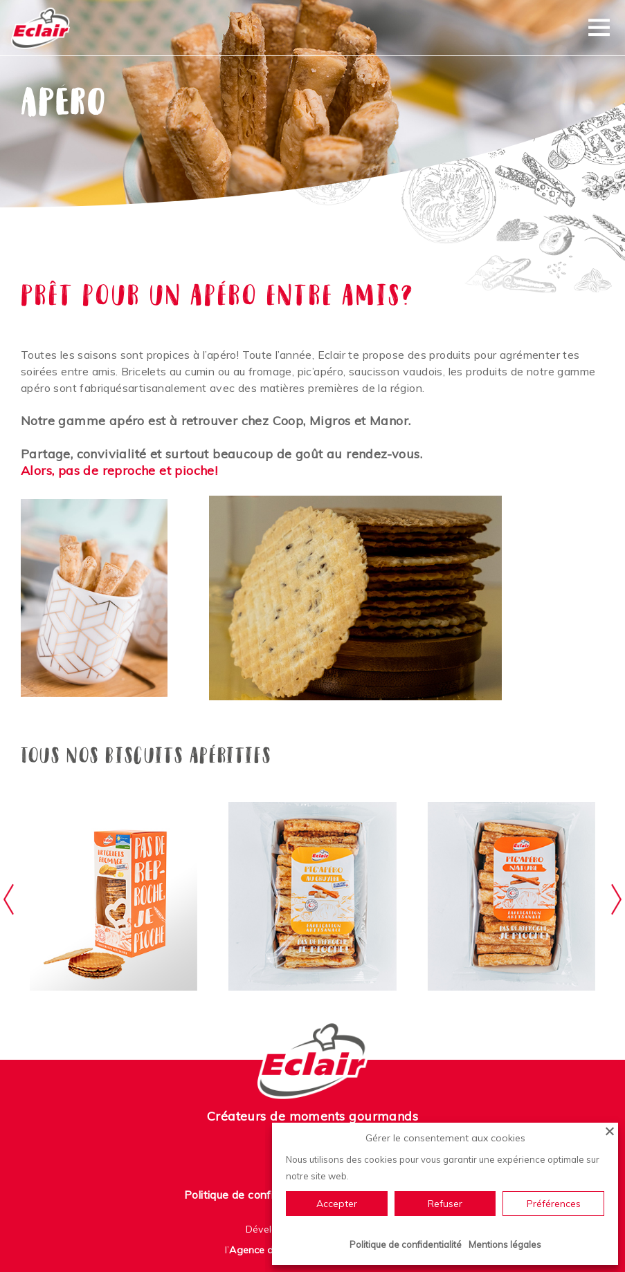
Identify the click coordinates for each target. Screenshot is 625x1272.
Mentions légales (505, 1244)
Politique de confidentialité (253, 1194)
